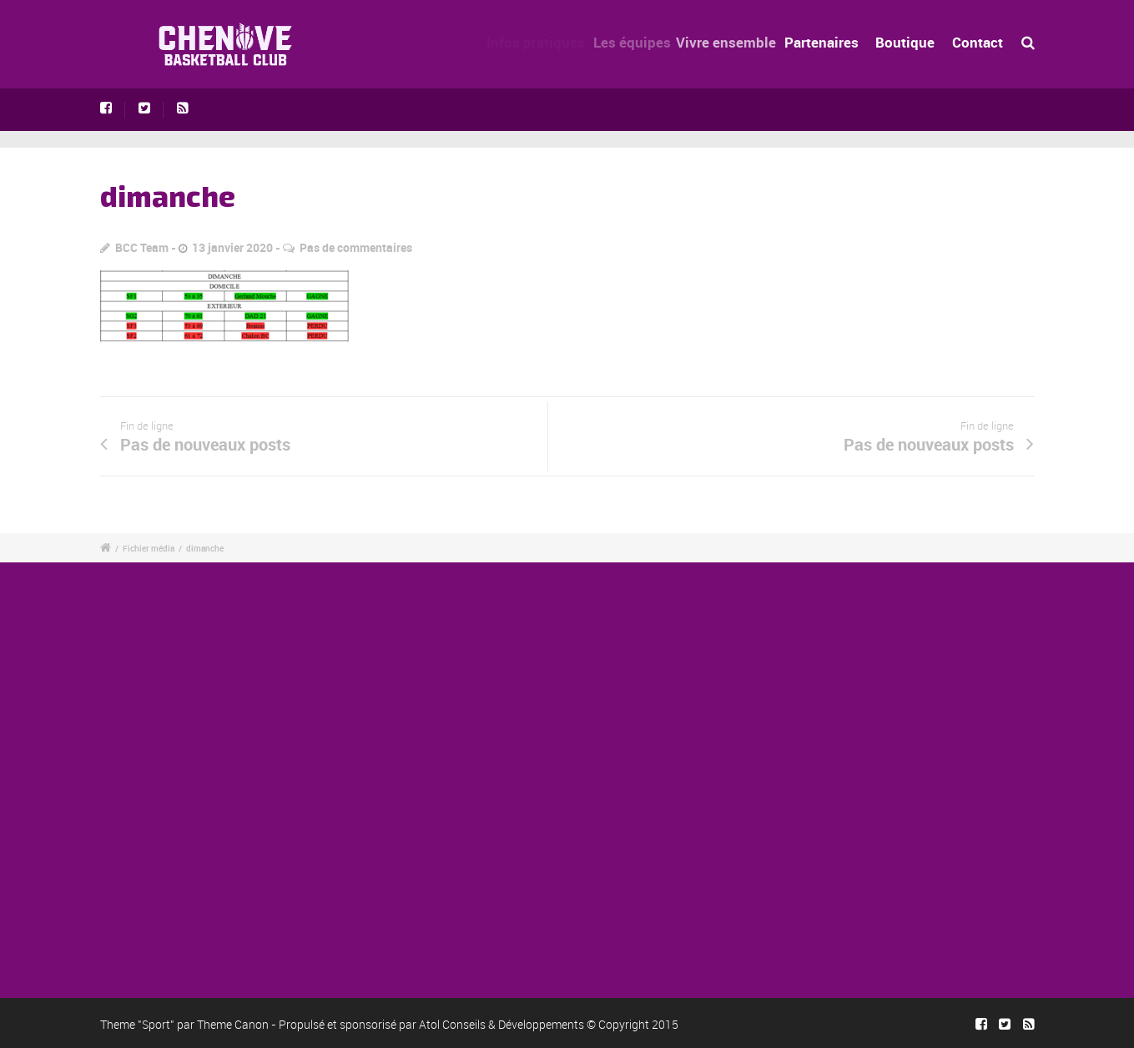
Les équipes (639, 42)
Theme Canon (233, 1024)
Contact (977, 42)
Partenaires (827, 42)
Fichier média (148, 548)
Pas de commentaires (356, 247)
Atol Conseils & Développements (501, 1024)
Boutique (905, 42)
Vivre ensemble (734, 42)
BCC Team (142, 247)
